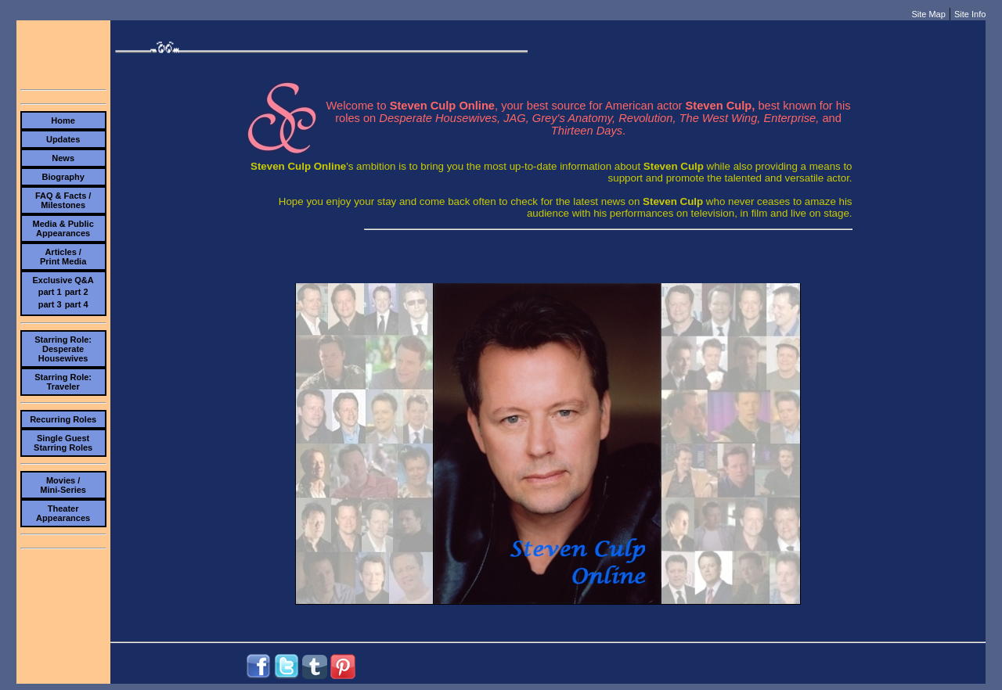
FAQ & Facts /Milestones (63, 200)
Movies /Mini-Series (63, 485)
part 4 (76, 304)
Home (63, 120)
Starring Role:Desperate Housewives (63, 349)
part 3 (50, 304)
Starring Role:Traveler (63, 381)
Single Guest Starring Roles (63, 442)
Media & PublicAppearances (63, 228)
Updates (63, 139)
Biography (62, 176)
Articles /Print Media (63, 256)
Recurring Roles (63, 419)
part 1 (50, 291)
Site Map (928, 14)
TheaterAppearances (63, 513)
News (63, 158)
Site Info (970, 14)
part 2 (76, 291)
